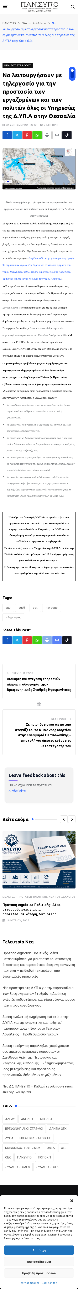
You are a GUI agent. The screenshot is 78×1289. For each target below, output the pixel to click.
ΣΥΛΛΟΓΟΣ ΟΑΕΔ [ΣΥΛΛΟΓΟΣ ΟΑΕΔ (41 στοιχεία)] (17, 1167)
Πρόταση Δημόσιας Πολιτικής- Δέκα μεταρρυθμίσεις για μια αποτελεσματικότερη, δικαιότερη (31, 909)
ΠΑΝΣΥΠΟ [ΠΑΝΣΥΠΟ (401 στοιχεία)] (24, 1157)
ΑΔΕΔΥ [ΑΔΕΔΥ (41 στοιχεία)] (10, 1119)
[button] (72, 1200)
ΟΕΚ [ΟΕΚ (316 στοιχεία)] (8, 1157)
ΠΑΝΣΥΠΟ (52, 607)
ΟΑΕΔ (22, 607)
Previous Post (22, 673)
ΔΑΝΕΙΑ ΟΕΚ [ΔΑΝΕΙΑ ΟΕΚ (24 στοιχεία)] (58, 1129)
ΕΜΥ (8, 607)
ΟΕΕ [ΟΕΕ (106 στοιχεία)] (63, 1148)
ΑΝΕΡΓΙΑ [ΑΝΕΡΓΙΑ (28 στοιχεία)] (27, 1119)
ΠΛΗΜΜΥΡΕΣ (13, 617)
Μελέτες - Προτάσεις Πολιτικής (24, 896)
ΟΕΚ (35, 607)
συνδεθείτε (17, 791)
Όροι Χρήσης (49, 1283)
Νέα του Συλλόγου (62, 896)
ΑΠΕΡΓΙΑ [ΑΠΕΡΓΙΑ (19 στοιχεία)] (46, 1119)
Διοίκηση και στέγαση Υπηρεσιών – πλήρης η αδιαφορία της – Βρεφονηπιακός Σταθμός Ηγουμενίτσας (39, 684)
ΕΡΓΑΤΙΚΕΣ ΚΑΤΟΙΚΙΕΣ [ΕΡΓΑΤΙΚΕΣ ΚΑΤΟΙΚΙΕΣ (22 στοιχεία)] (35, 1138)
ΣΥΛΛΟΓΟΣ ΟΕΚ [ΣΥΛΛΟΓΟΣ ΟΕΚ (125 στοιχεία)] (47, 1167)
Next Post (58, 719)
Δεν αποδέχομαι (39, 1262)
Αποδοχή (39, 1250)
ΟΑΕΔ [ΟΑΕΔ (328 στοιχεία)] (51, 1148)
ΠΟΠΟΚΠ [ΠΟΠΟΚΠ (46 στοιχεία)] (44, 1157)
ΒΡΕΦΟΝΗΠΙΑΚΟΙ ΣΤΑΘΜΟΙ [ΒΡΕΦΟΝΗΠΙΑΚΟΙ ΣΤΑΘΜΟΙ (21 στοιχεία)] (24, 1129)
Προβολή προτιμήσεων (39, 1273)
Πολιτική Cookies (29, 1283)
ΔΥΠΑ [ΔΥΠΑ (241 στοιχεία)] (9, 1138)
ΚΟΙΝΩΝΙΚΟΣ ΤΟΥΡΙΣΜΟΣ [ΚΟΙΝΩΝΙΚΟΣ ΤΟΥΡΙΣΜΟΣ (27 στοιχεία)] (23, 1148)
